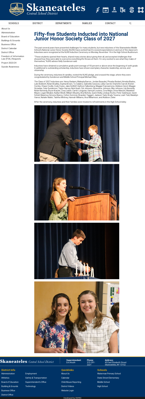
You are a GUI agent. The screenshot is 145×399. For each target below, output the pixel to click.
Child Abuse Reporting (71, 382)
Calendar (65, 378)
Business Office (8, 44)
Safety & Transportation (36, 378)
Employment (31, 373)
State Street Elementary (108, 378)
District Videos (67, 386)
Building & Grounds (9, 386)
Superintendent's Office (35, 382)
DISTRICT (38, 23)
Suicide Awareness (10, 66)
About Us (5, 28)
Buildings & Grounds (10, 40)
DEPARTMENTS (63, 23)
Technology (30, 386)
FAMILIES (87, 23)
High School (102, 386)
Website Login (67, 390)
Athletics (5, 378)
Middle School (103, 382)
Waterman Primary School (109, 373)
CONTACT (110, 23)
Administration (8, 32)
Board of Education (10, 36)
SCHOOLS (13, 23)
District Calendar (9, 48)
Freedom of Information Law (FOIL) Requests (12, 57)
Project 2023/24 (8, 63)
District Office (7, 52)
